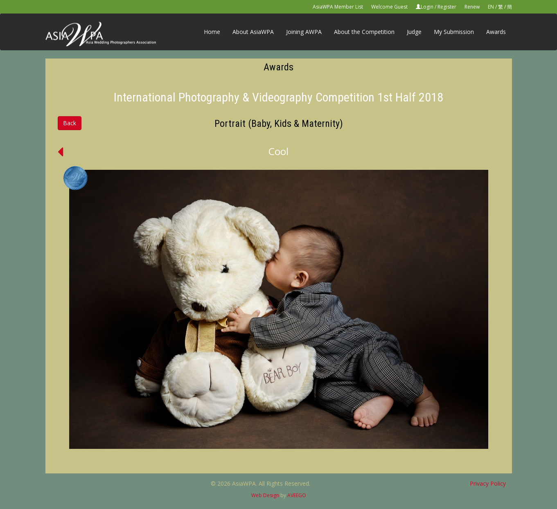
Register (446, 6)
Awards (496, 32)
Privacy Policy (488, 483)
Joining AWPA (304, 32)
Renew (472, 6)
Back (69, 123)
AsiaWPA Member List (338, 6)
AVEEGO (296, 495)
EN (491, 6)
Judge (414, 32)
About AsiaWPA (253, 32)
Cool (278, 151)
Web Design (265, 495)
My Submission (454, 32)
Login (427, 6)
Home (212, 32)
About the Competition (364, 32)
